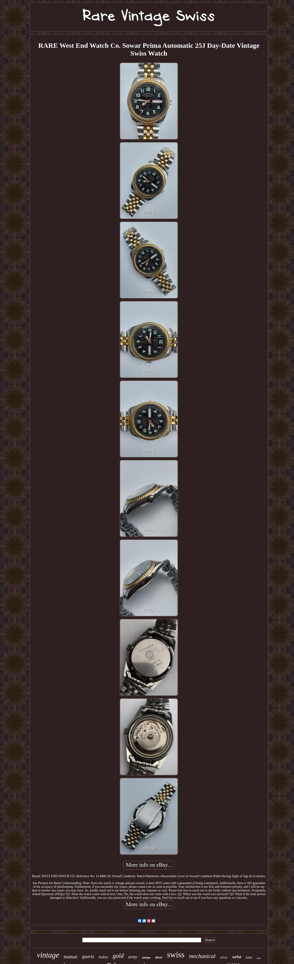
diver (158, 957)
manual (70, 956)
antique (146, 957)
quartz (88, 956)
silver (224, 957)
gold (118, 955)
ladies (103, 957)
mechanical (202, 956)
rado (259, 958)
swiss (175, 954)
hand (249, 957)
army (132, 956)
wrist (236, 956)
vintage (48, 955)
